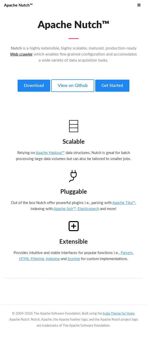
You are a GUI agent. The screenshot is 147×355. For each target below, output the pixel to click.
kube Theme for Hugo (118, 313)
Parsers (127, 253)
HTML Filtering (31, 259)
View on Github (73, 85)
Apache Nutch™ (18, 5)
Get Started (112, 85)
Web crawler (21, 54)
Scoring (74, 259)
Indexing (53, 259)
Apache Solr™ (65, 209)
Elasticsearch (88, 209)
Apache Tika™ (123, 203)
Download (34, 85)
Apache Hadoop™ (50, 153)
